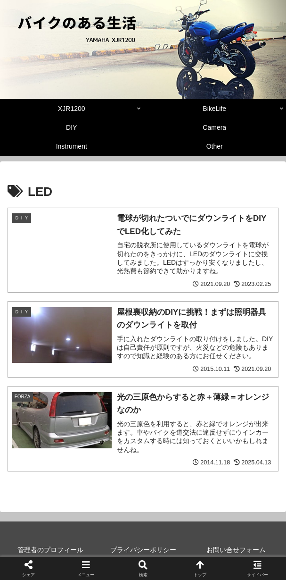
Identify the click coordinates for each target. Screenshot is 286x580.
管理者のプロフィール (50, 550)
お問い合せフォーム (236, 550)
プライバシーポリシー (143, 550)
